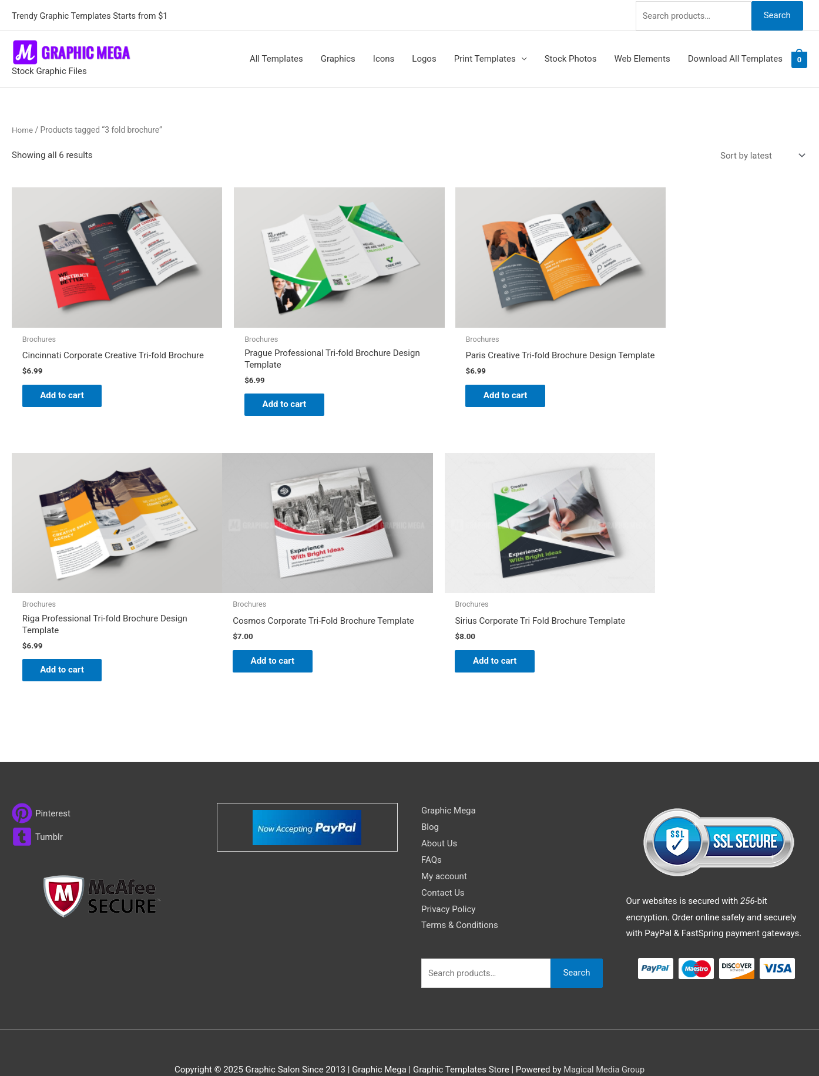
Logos (424, 57)
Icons (384, 57)
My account (444, 850)
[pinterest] (41, 788)
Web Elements (642, 57)
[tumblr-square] (37, 811)
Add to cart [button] (68, 390)
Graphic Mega (448, 785)
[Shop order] (760, 154)
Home (22, 128)
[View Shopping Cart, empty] (799, 58)
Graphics (338, 57)
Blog (430, 801)
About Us (439, 818)
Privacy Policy (448, 883)
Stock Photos (571, 57)
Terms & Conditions (459, 900)
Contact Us (443, 867)
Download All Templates (735, 57)
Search (776, 14)
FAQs (431, 834)
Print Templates (485, 57)
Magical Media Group (604, 1044)
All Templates (276, 57)
